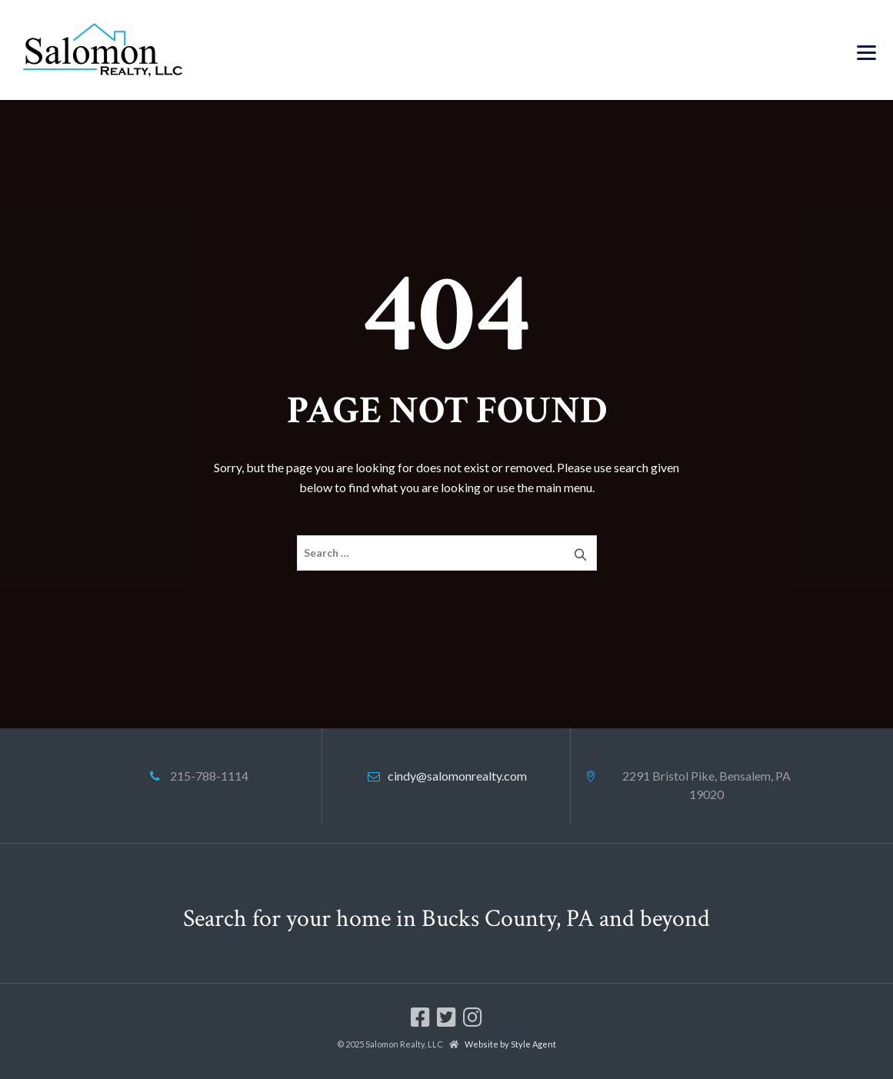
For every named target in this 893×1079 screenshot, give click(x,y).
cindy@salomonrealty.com (457, 775)
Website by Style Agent (510, 1044)
